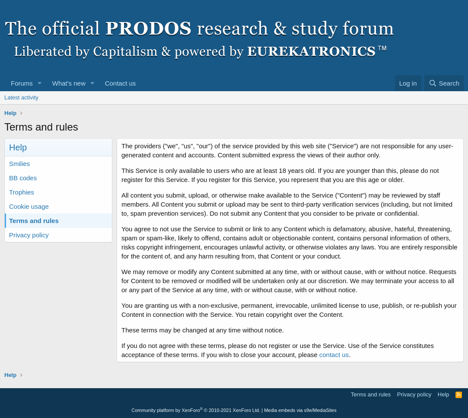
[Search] (444, 83)
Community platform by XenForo (195, 410)
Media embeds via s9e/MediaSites (300, 410)
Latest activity (21, 97)
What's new (69, 83)
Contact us (120, 83)
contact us (334, 354)
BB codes (23, 178)
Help (443, 394)
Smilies (19, 163)
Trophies (21, 192)
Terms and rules (34, 220)
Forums (22, 83)
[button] (40, 83)
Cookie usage (29, 206)
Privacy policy (29, 235)
